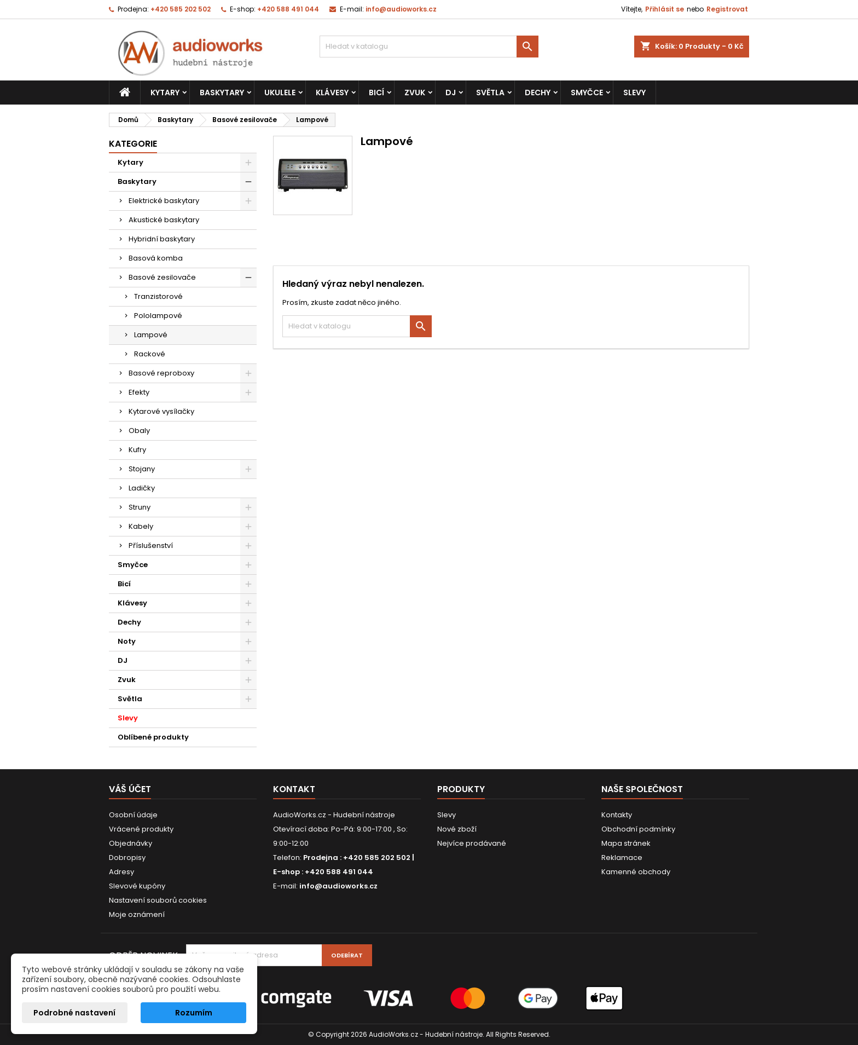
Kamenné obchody (635, 872)
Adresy (121, 872)
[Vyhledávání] (429, 46)
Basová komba (156, 258)
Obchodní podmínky (638, 829)
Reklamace (621, 857)
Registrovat (727, 9)
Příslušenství (151, 545)
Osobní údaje (133, 815)
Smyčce (587, 92)
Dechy (537, 92)
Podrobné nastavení (74, 1012)
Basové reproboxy (161, 373)
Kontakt (294, 789)
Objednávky (130, 843)
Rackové (149, 354)
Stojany (142, 469)
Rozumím (193, 1012)
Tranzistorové (158, 296)
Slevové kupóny (137, 886)
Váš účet (130, 789)
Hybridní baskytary (162, 239)
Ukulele (279, 92)
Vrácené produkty (141, 829)
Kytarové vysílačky (161, 411)
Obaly (139, 430)
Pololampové (158, 315)
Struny (139, 507)
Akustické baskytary (164, 220)
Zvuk (414, 92)
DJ (450, 92)
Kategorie (133, 143)
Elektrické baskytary (164, 200)
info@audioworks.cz (401, 9)
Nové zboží (457, 829)
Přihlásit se (664, 9)
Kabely (141, 526)
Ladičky (142, 488)
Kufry (137, 449)
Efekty (139, 392)
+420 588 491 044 (288, 9)
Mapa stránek (626, 843)
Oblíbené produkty (153, 737)
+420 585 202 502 (180, 9)
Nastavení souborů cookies (158, 900)
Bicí (376, 92)
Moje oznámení (137, 914)
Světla (490, 92)
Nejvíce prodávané (471, 843)
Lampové (150, 335)
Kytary (164, 92)
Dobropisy (127, 857)
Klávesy (332, 92)
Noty (127, 641)
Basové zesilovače (162, 277)
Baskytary (222, 92)
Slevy (634, 92)
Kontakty (616, 815)
